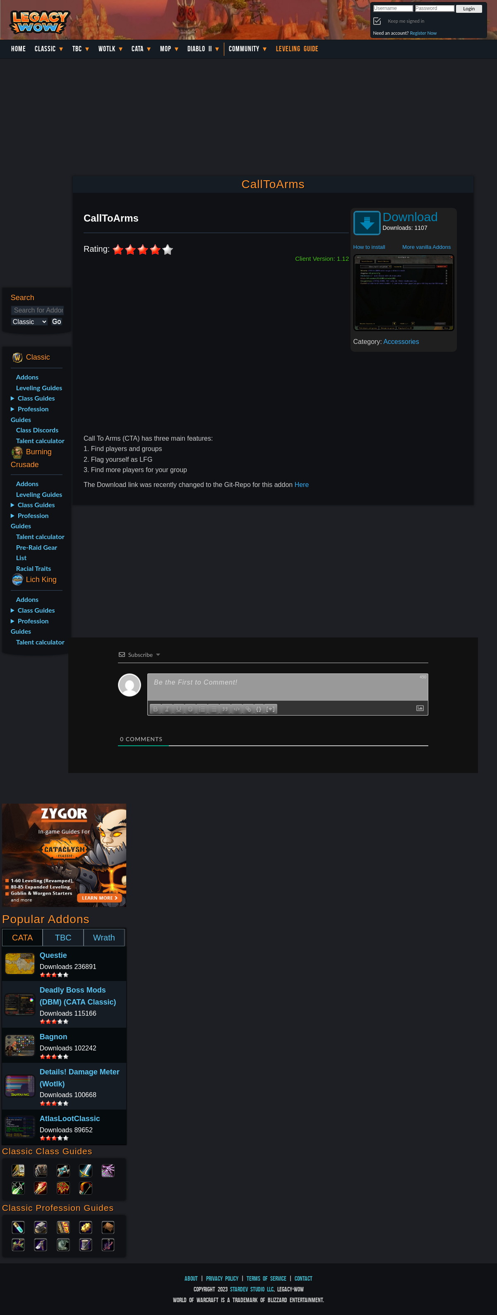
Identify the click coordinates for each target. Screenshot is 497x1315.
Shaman (63, 1187)
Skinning (63, 1244)
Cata (138, 49)
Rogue (18, 1187)
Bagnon (53, 1037)
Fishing (108, 1244)
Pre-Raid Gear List (36, 552)
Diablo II (199, 49)
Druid (40, 1170)
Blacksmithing (40, 1226)
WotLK (106, 49)
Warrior (85, 1170)
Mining (40, 1244)
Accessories (401, 341)
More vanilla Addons (426, 247)
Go (56, 321)
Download (410, 217)
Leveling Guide (297, 49)
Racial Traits (33, 568)
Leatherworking (108, 1226)
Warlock (108, 1170)
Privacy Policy (222, 1278)
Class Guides (36, 398)
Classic (45, 49)
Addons (27, 377)
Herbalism (18, 1244)
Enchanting (63, 1226)
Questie (53, 955)
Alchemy (18, 1226)
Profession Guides (30, 414)
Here (302, 484)
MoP (165, 49)
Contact (303, 1278)
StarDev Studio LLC (252, 1289)
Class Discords (37, 430)
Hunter (85, 1187)
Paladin (18, 1170)
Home (18, 49)
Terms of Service (266, 1278)
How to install (369, 247)
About (191, 1278)
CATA (22, 937)
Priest (63, 1170)
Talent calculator (40, 440)
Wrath (104, 937)
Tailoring (85, 1244)
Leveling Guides (39, 387)
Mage (40, 1187)
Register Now (423, 33)
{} (259, 708)
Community (244, 49)
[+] (270, 708)
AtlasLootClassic (70, 1119)
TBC (77, 49)
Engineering (85, 1226)
